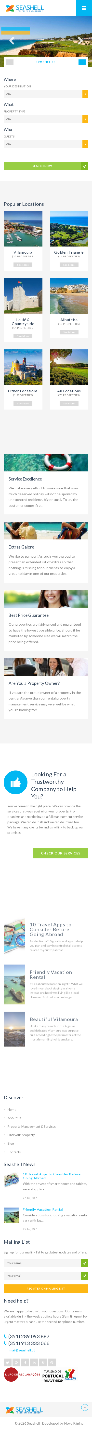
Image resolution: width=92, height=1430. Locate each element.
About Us (14, 1118)
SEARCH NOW (42, 165)
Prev (9, 62)
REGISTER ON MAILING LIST (46, 1288)
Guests (9, 136)
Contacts (14, 1152)
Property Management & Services (32, 1126)
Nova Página (73, 1423)
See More (23, 264)
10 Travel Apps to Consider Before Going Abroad (51, 1176)
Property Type (15, 111)
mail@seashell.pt (22, 1350)
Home (12, 1110)
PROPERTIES (45, 62)
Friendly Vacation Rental (43, 1209)
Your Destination (17, 86)
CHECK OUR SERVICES (60, 853)
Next (82, 62)
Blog (11, 1143)
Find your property (21, 1135)
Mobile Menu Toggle (84, 8)
